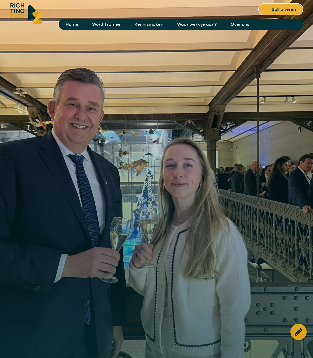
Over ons (240, 24)
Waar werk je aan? (197, 24)
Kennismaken (149, 24)
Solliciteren (284, 9)
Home (72, 24)
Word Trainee (106, 24)
